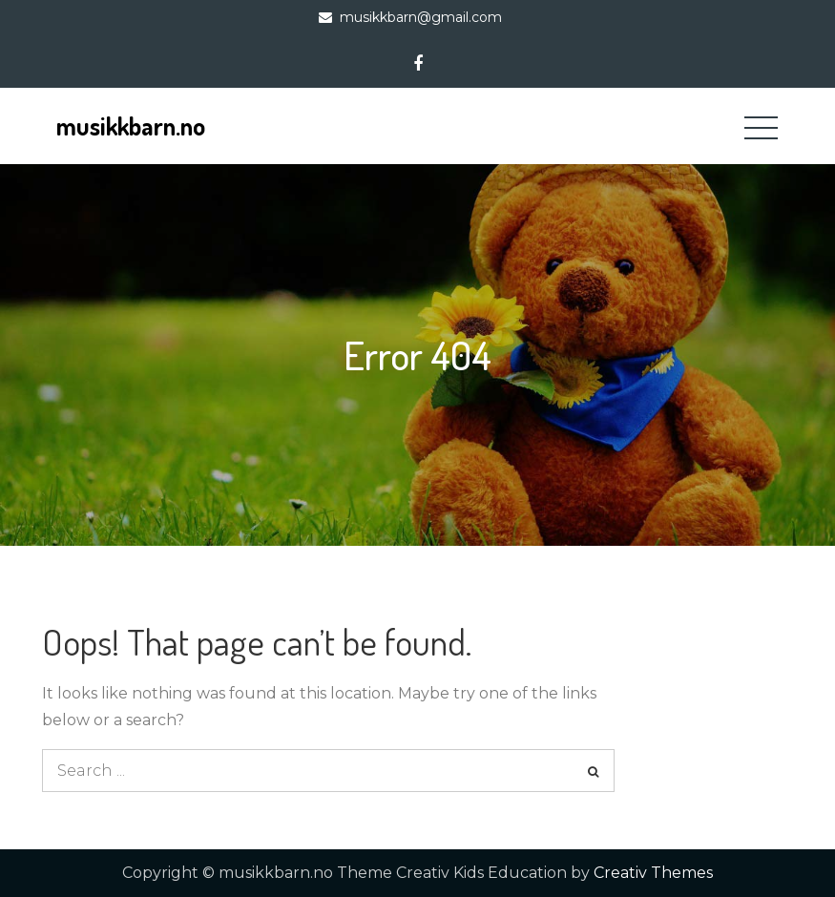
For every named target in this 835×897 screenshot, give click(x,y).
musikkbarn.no (130, 125)
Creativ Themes (653, 873)
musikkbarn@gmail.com (421, 17)
